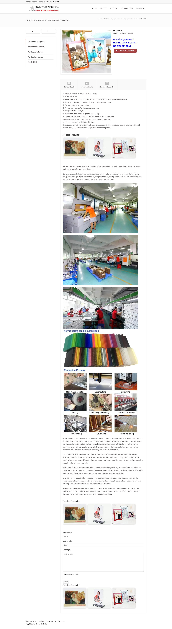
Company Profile (87, 85)
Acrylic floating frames (36, 47)
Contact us (41, 1)
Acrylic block (32, 62)
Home (28, 1)
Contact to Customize (126, 50)
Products (48, 1)
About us (34, 1)
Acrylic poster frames (35, 52)
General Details (69, 85)
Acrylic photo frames (126, 33)
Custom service (127, 9)
